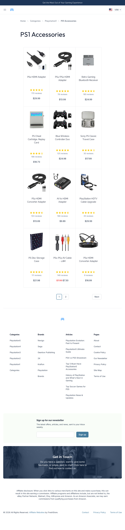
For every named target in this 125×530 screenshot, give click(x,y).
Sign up (82, 434)
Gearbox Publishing (46, 352)
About (96, 340)
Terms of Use (99, 376)
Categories (35, 21)
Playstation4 (15, 346)
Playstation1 (51, 21)
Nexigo (41, 340)
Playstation (42, 370)
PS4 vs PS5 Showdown (76, 358)
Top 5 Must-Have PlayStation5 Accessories (73, 366)
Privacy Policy (100, 364)
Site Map (98, 370)
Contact (97, 346)
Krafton (41, 364)
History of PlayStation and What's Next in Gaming (75, 378)
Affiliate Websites (37, 512)
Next (97, 297)
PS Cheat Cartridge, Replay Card (36, 139)
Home (23, 21)
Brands (41, 376)
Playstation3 (15, 352)
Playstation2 (15, 358)
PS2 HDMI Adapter (36, 77)
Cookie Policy (100, 352)
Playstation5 (15, 340)
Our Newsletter (100, 358)
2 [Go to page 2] (65, 297)
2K (39, 358)
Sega (40, 346)
